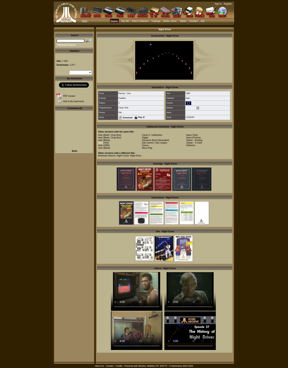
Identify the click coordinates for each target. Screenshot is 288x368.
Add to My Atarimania (73, 101)
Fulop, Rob (123, 108)
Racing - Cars (124, 93)
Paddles (122, 98)
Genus (145, 145)
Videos (182, 21)
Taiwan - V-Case (194, 142)
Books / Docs (170, 21)
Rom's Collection (140, 21)
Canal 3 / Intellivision (152, 135)
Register (228, 4)
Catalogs (156, 21)
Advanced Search (66, 45)
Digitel (145, 137)
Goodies (193, 21)
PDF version (69, 96)
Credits (118, 366)
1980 (188, 93)
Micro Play (147, 148)
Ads (203, 21)
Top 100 (125, 21)
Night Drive (135, 155)
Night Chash (123, 155)
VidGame (190, 145)
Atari (188, 98)
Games (114, 21)
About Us (99, 366)
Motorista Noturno (107, 155)
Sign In (218, 4)
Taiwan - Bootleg (194, 140)
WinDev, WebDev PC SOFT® (152, 366)
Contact (109, 366)
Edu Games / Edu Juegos (154, 142)
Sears (189, 135)
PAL (120, 112)
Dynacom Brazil (149, 140)
